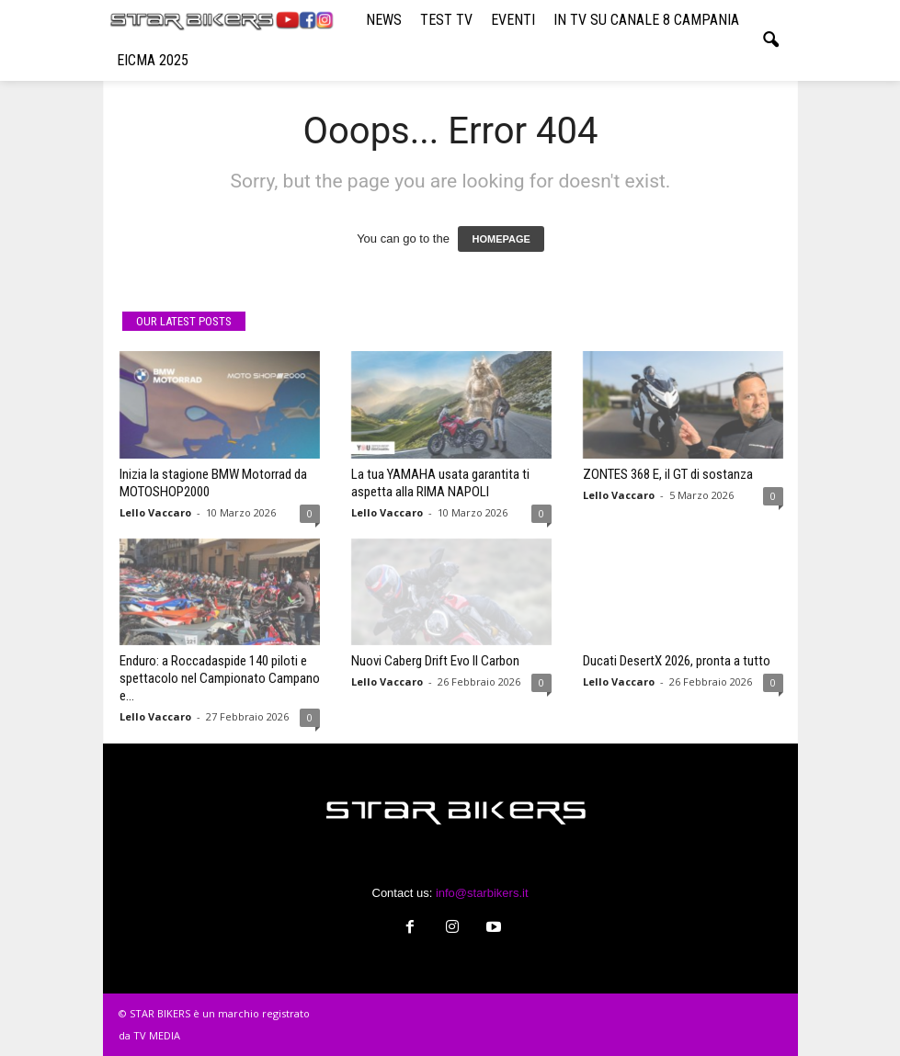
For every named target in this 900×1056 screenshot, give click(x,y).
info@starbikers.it (482, 893)
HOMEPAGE (501, 238)
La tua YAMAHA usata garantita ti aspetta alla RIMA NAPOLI (440, 483)
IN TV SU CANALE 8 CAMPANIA (646, 19)
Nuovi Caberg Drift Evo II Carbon (435, 661)
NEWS (384, 19)
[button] (770, 40)
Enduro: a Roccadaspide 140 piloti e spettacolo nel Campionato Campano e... (220, 678)
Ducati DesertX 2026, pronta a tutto (676, 661)
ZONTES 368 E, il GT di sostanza (668, 474)
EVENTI (513, 19)
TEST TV (446, 19)
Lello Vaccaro (155, 512)
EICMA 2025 (152, 60)
